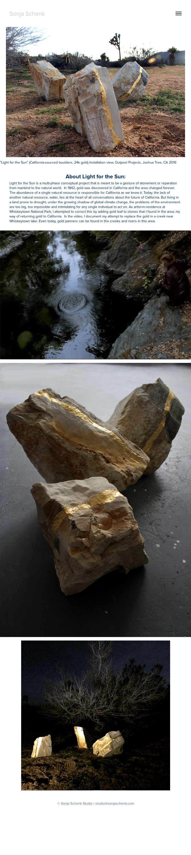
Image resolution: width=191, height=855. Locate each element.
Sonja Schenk (27, 13)
